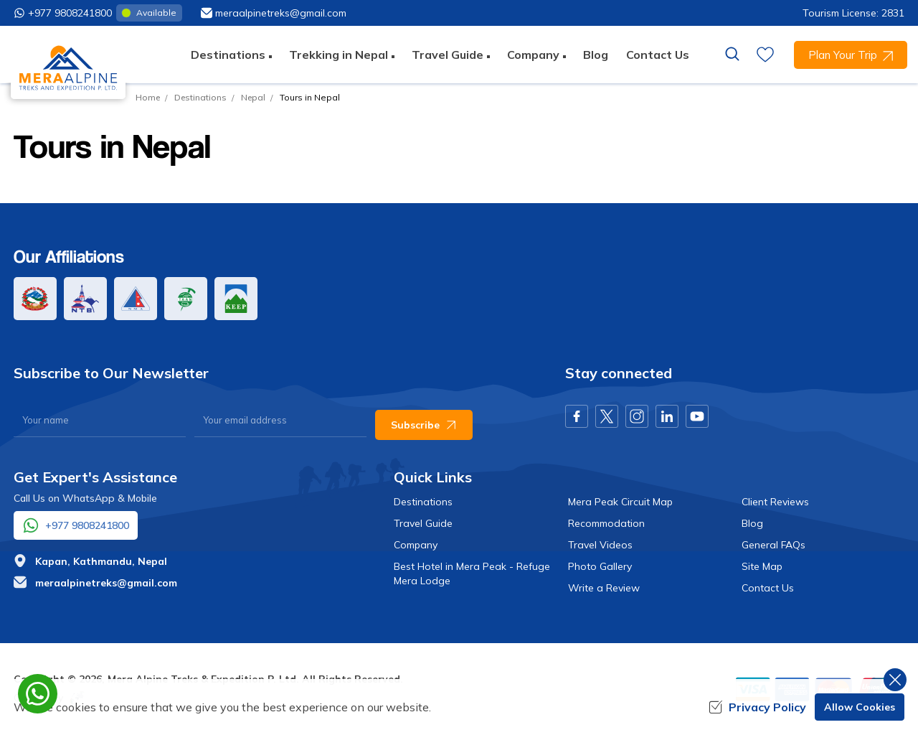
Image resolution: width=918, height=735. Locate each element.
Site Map (762, 566)
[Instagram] (636, 416)
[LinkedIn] (667, 416)
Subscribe (424, 424)
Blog (595, 54)
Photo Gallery (600, 566)
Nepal (253, 97)
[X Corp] (606, 416)
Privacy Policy (757, 707)
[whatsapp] (37, 693)
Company (415, 544)
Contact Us (657, 54)
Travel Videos (600, 544)
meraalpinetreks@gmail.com (106, 582)
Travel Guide (423, 523)
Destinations (200, 97)
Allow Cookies (859, 707)
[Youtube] (697, 416)
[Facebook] (576, 416)
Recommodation (606, 523)
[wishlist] (765, 54)
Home (148, 97)
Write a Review (604, 587)
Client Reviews (775, 501)
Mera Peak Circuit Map (620, 501)
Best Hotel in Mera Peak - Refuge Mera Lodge (472, 573)
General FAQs (773, 544)
